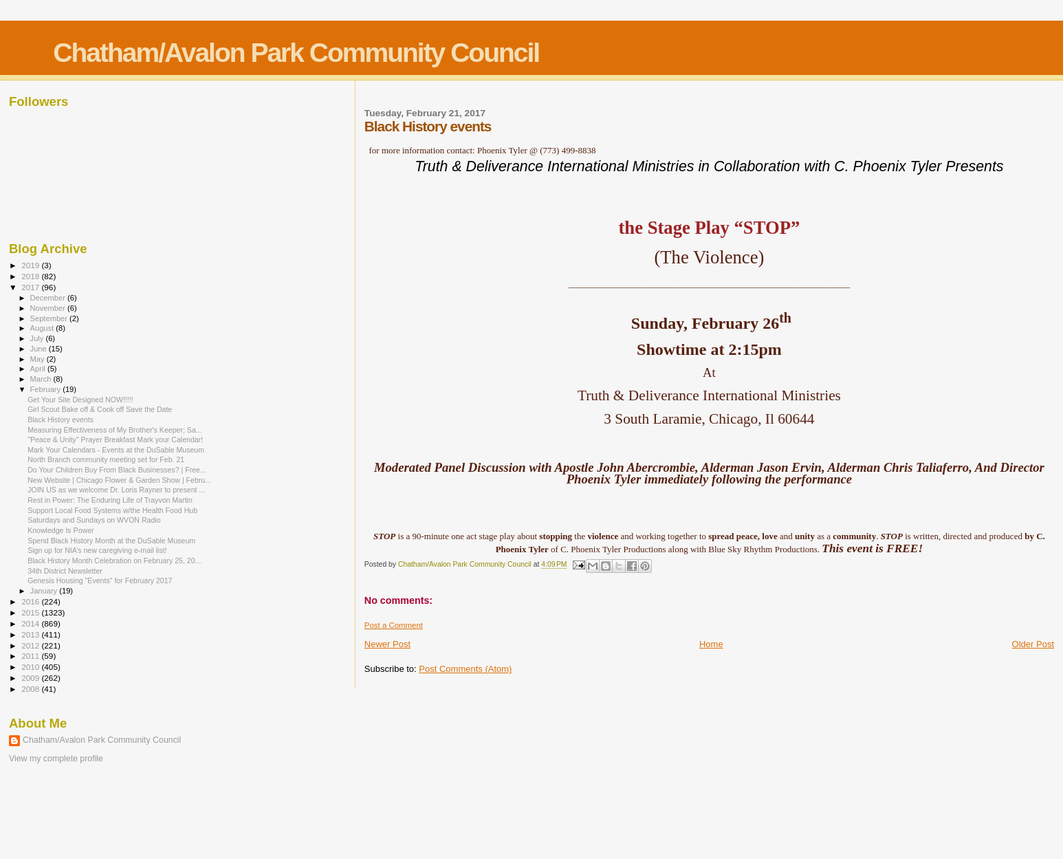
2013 (31, 634)
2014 (31, 623)
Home (711, 644)
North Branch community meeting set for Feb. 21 (106, 459)
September (50, 318)
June (39, 349)
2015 (31, 612)
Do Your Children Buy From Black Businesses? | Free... (117, 470)
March (42, 379)
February (46, 389)
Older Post (1033, 644)
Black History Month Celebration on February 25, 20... (114, 560)
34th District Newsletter (65, 571)
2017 (31, 287)
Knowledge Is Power (61, 530)
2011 (31, 655)
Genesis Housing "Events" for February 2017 (100, 580)
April (38, 369)
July (38, 338)
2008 (31, 688)
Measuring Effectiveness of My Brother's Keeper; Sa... (114, 430)
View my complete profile (56, 758)
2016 (31, 601)
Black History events (61, 419)
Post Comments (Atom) (465, 669)
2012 (31, 645)
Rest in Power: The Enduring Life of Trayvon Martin (110, 500)
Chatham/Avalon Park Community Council (296, 52)
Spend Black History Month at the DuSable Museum (111, 540)
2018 (31, 276)
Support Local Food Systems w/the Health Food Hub (112, 510)
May (38, 359)
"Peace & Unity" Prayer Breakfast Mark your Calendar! (115, 439)
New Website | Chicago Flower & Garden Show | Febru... (119, 480)
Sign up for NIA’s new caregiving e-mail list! (97, 550)
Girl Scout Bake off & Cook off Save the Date (100, 409)
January (45, 591)
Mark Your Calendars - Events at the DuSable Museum (116, 450)
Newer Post (387, 644)
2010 (31, 666)
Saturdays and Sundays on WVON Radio (94, 520)
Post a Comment (393, 625)
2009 (31, 677)
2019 (31, 265)
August (43, 328)
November (48, 308)
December (48, 298)
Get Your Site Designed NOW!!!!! (80, 399)
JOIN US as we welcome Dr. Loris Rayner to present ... (116, 490)
